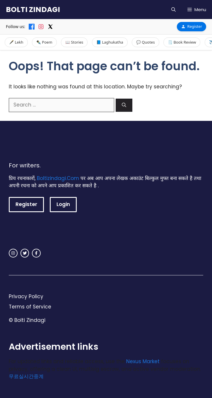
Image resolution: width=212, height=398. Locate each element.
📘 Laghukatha (109, 42)
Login (63, 204)
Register (191, 26)
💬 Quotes (145, 42)
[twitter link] (24, 253)
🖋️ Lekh (16, 42)
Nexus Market (143, 361)
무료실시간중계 (26, 376)
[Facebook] (32, 27)
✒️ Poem (44, 42)
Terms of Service (30, 306)
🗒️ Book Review (182, 42)
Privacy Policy (26, 296)
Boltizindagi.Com (58, 178)
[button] (173, 9)
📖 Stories (74, 42)
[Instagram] (41, 27)
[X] (50, 27)
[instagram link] (13, 253)
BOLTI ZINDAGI (33, 9)
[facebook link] (36, 253)
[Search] (124, 105)
